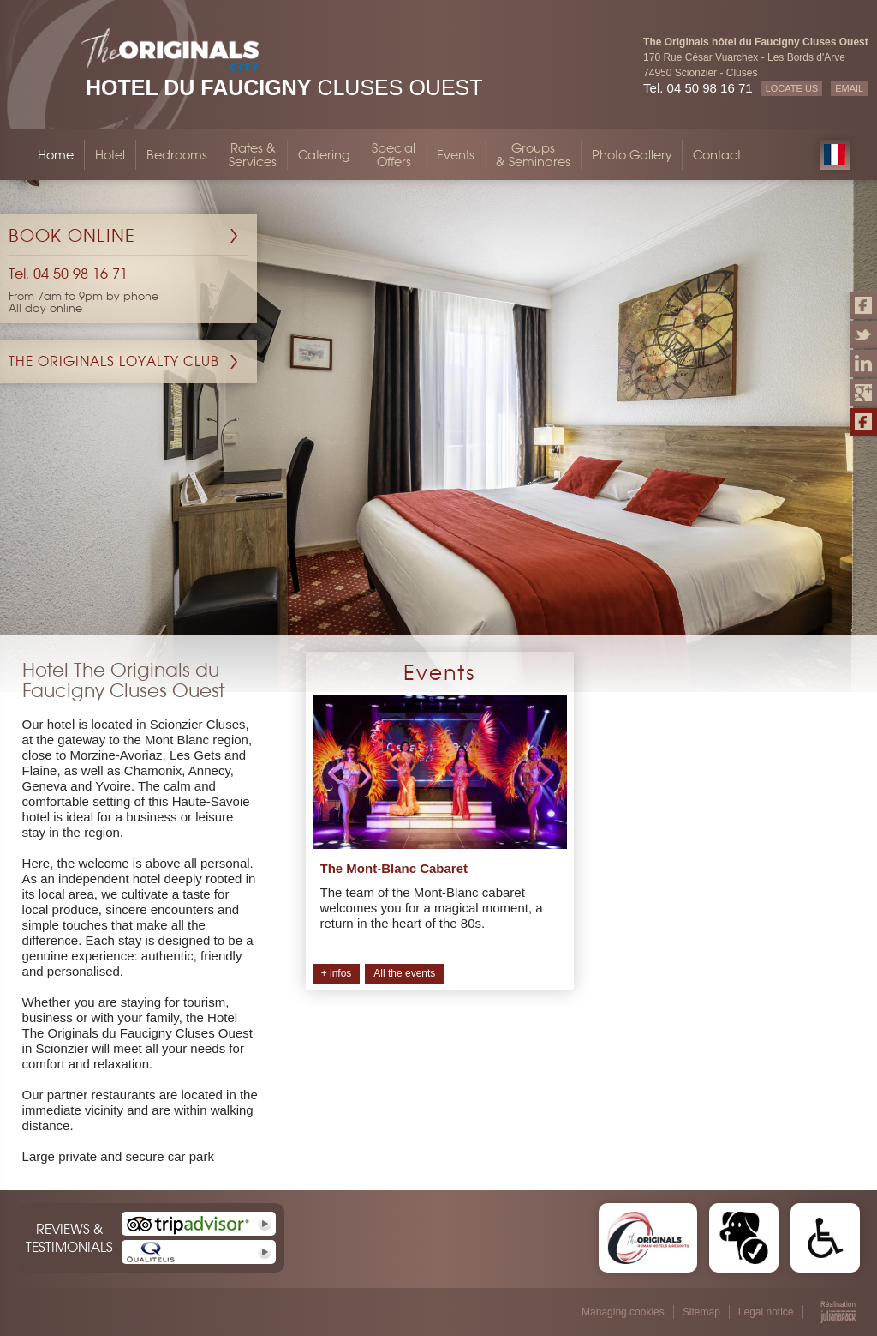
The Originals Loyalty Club (114, 361)
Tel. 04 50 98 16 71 (698, 88)
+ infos (336, 973)
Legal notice (766, 1312)
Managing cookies (623, 1312)
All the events (404, 973)
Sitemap (701, 1312)
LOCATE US (792, 88)
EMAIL (849, 88)
